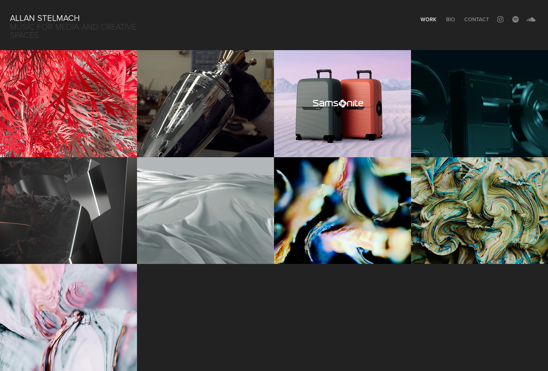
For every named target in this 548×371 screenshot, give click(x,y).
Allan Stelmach (45, 18)
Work (428, 19)
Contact (476, 19)
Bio (450, 19)
